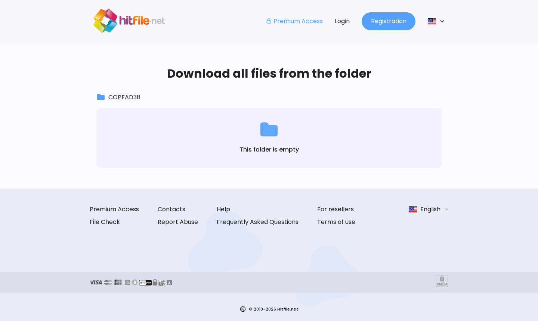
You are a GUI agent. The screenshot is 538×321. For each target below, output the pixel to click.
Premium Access (294, 21)
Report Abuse (178, 222)
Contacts (171, 209)
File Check (105, 222)
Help (223, 209)
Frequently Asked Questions (258, 222)
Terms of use (336, 222)
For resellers (335, 209)
